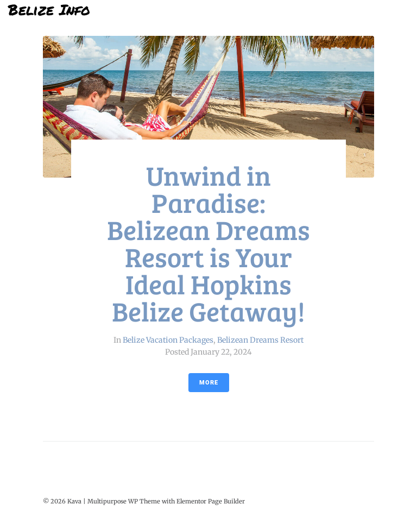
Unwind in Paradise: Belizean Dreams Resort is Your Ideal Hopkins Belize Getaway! (208, 242)
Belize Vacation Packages (168, 340)
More (208, 382)
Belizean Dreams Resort (260, 340)
